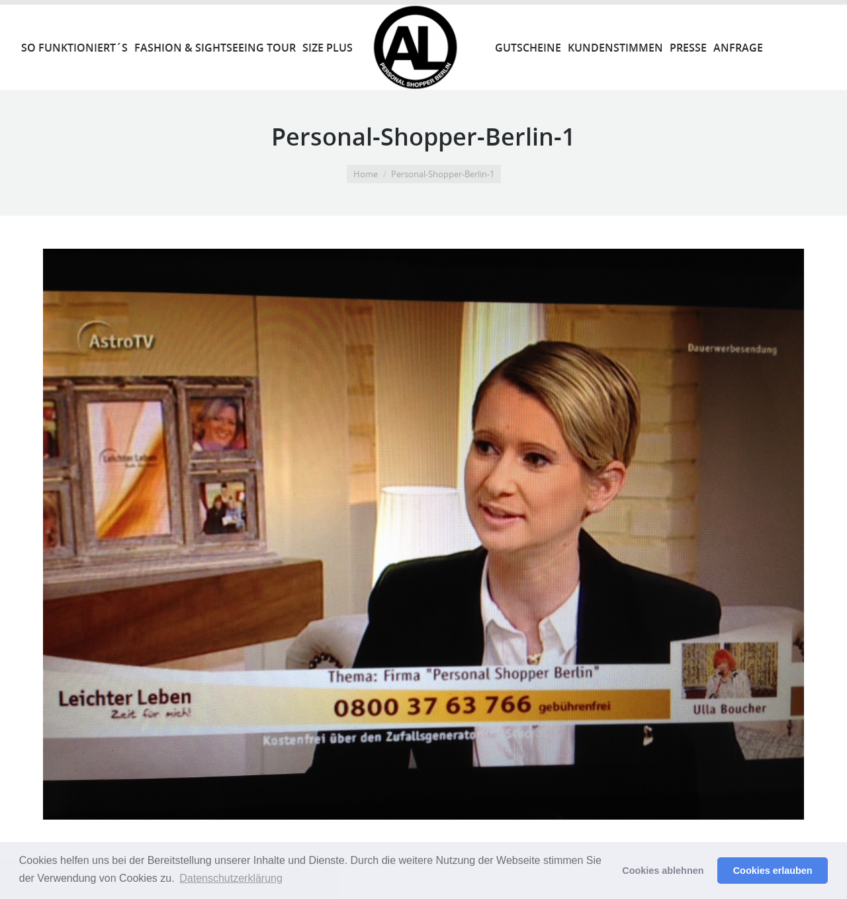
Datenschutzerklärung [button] (231, 878)
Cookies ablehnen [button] (662, 870)
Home (365, 174)
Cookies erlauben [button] (773, 870)
